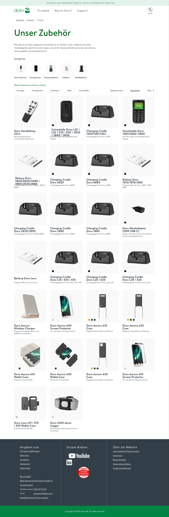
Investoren (24, 459)
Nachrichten (25, 468)
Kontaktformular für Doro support (34, 497)
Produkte (43, 10)
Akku (69, 90)
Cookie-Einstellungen (122, 468)
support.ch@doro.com (43, 493)
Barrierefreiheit (119, 459)
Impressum (117, 455)
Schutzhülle (84, 90)
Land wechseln (119, 451)
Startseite (20, 20)
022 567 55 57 (40, 489)
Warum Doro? (63, 10)
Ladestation (55, 90)
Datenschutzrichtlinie (122, 464)
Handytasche (37, 90)
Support (82, 10)
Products (30, 20)
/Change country (132, 451)
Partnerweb (25, 463)
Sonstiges (20, 90)
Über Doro (24, 455)
